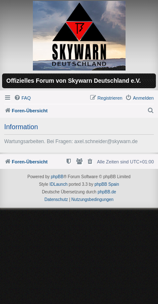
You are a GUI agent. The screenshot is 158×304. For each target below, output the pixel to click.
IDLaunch (58, 184)
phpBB (57, 176)
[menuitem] (22, 98)
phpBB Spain (106, 184)
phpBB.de (107, 192)
